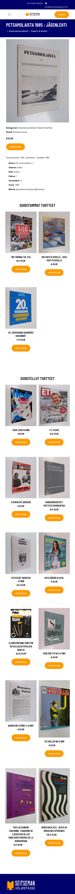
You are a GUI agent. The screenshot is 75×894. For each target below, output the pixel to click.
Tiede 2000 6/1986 (21, 430)
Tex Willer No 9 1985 (54, 741)
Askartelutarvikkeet (18, 31)
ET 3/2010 (54, 430)
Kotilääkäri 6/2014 (54, 577)
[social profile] (46, 3)
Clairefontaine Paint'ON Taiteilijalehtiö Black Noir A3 (21, 646)
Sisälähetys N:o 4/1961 (54, 653)
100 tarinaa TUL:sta (21, 256)
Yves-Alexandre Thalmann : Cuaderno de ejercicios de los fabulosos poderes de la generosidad (20, 834)
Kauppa (61, 14)
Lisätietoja (15, 147)
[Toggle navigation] (9, 14)
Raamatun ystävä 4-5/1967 (21, 725)
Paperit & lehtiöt (39, 31)
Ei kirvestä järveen (21, 502)
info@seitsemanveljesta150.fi (56, 7)
